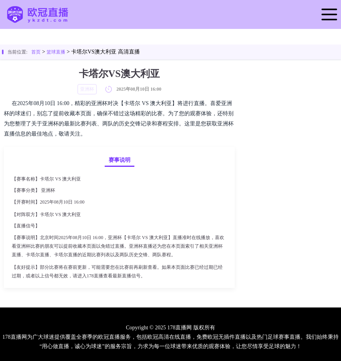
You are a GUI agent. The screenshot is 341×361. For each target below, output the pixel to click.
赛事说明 (119, 160)
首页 (36, 52)
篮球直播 (55, 52)
